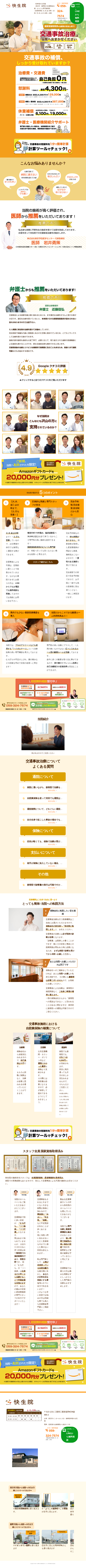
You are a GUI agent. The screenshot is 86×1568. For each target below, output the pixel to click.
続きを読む (52, 790)
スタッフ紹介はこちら (43, 562)
